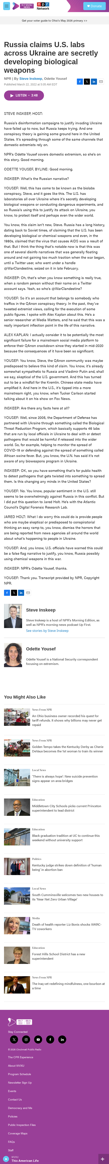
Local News (39, 770)
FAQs (11, 1141)
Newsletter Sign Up (20, 1082)
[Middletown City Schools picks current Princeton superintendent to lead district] (17, 807)
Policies (12, 1116)
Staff (10, 1150)
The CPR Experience (20, 1057)
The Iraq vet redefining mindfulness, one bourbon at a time (68, 985)
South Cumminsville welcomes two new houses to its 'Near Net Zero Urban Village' (67, 896)
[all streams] (103, 1159)
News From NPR (42, 709)
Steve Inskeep (30, 79)
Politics (36, 859)
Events (12, 1091)
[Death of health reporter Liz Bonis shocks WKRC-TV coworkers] (17, 925)
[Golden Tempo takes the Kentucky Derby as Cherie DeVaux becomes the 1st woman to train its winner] (17, 748)
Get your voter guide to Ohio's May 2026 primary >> (54, 20)
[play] (6, 1159)
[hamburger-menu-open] (6, 6)
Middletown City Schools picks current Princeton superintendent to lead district (66, 808)
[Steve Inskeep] (13, 616)
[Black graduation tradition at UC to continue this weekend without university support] (17, 836)
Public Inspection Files (22, 1125)
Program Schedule (19, 1074)
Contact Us (15, 1099)
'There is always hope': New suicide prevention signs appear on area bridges (65, 778)
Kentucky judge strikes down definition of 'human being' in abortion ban (67, 867)
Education (38, 800)
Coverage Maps (18, 1133)
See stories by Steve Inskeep (47, 630)
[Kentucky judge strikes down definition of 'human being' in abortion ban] (17, 866)
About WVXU (16, 1065)
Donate (96, 6)
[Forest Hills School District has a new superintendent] (17, 955)
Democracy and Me (20, 1108)
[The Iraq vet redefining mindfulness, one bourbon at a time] (17, 985)
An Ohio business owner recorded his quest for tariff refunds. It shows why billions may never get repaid (67, 720)
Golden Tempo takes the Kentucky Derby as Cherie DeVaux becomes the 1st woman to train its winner (67, 748)
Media (36, 918)
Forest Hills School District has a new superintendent (58, 956)
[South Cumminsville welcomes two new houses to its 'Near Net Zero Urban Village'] (17, 896)
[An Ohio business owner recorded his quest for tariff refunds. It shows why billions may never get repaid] (17, 717)
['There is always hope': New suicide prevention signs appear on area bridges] (17, 777)
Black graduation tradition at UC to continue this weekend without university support (66, 837)
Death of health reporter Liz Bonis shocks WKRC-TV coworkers (67, 926)
